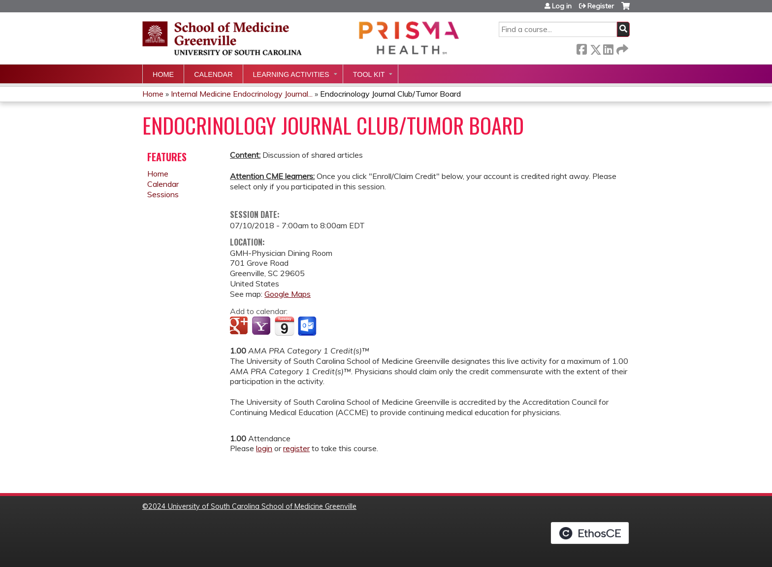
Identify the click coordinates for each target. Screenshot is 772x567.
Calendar (213, 74)
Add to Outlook (308, 326)
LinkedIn (608, 47)
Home (163, 74)
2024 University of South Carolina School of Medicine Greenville (252, 506)
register (296, 448)
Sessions (163, 194)
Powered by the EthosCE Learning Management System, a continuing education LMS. (590, 533)
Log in (562, 5)
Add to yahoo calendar (262, 326)
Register (600, 5)
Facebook (581, 47)
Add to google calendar (240, 326)
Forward (621, 47)
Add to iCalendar (284, 326)
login (264, 448)
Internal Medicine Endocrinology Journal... (242, 94)
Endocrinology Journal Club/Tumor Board (390, 94)
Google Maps (287, 294)
